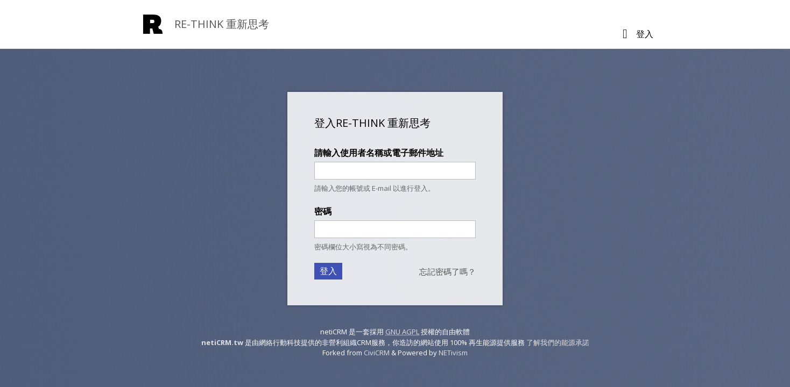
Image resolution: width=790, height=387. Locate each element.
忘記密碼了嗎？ (447, 271)
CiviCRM (377, 352)
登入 (644, 34)
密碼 (322, 211)
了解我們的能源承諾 (557, 342)
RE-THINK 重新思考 (221, 24)
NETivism (453, 352)
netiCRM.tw (222, 342)
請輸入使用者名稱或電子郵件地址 (378, 153)
